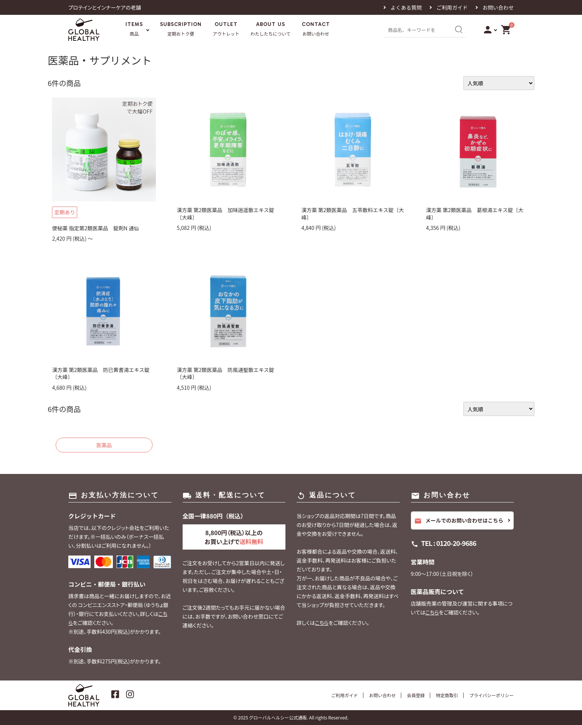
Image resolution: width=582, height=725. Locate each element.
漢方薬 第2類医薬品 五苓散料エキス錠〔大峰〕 (352, 213)
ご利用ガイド (452, 7)
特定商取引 (447, 695)
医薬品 (104, 445)
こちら (321, 622)
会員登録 (416, 695)
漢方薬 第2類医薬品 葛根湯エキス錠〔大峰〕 (475, 213)
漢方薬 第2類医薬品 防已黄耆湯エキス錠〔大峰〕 (101, 373)
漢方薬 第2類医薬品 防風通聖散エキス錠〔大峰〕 (225, 373)
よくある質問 (406, 7)
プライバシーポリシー (491, 695)
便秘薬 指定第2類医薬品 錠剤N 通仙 (95, 228)
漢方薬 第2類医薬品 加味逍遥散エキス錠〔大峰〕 (225, 213)
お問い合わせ (498, 7)
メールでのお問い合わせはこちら (458, 521)
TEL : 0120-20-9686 (448, 543)
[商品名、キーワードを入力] (416, 29)
